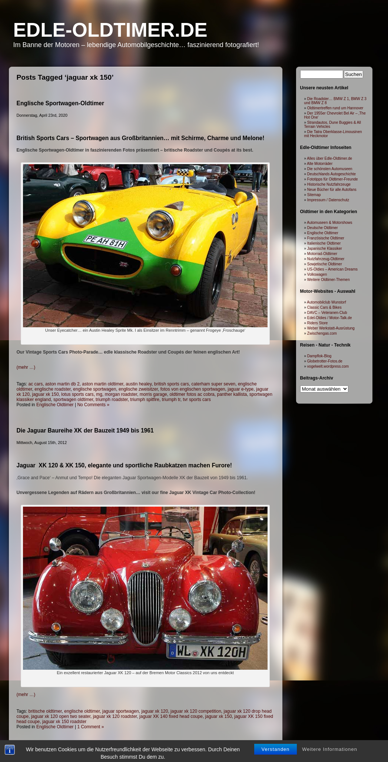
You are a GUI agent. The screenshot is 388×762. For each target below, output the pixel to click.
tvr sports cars (196, 399)
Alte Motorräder (319, 164)
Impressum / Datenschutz (328, 200)
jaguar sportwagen (120, 711)
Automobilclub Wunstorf (326, 302)
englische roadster (52, 389)
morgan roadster (121, 394)
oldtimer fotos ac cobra (191, 394)
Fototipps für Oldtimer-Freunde (332, 179)
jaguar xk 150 (45, 394)
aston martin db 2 (62, 384)
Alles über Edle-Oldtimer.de (329, 158)
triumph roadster (112, 399)
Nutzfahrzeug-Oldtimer (326, 259)
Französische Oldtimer (325, 238)
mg (99, 394)
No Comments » (93, 404)
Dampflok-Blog (319, 356)
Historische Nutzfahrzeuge (329, 184)
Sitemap (314, 195)
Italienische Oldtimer (324, 243)
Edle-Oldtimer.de (110, 30)
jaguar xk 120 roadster (115, 716)
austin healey (139, 384)
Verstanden (276, 756)
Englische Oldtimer (55, 404)
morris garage (153, 394)
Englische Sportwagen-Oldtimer (61, 103)
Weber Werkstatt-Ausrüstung (331, 328)
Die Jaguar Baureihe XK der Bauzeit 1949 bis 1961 (85, 430)
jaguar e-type (240, 389)
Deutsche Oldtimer (322, 228)
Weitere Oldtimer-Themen (328, 280)
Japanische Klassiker (324, 248)
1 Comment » (90, 726)
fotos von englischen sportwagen (192, 389)
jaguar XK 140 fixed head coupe (171, 716)
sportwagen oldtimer (73, 399)
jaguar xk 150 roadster (64, 721)
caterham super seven (214, 384)
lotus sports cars (77, 394)
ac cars (36, 384)
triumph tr (171, 399)
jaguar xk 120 (154, 711)
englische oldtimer (82, 711)
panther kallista (232, 394)
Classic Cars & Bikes (324, 307)
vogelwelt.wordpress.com (328, 366)
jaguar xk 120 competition (195, 711)
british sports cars (171, 384)
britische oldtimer (45, 711)
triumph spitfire (144, 399)
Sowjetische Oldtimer (324, 264)
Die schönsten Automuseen (329, 169)
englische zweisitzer (138, 389)
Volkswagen (317, 274)
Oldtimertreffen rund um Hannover (335, 108)
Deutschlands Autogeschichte (331, 174)
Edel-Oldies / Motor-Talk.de (329, 318)
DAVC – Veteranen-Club (327, 313)
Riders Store (317, 323)
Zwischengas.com (322, 333)
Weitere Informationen (329, 756)
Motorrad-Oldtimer (322, 254)
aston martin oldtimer (102, 384)
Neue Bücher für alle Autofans (332, 190)
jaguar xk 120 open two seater (60, 716)
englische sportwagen (94, 389)
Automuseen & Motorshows (329, 223)
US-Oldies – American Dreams (332, 269)
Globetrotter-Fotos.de (324, 361)
